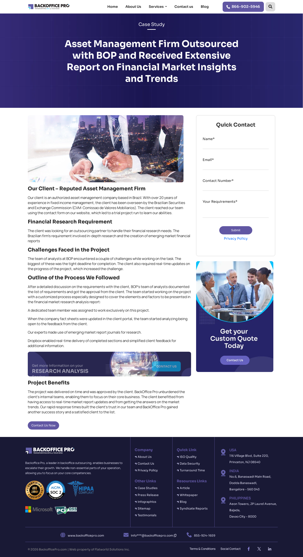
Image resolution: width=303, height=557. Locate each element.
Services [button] (156, 6)
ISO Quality (188, 457)
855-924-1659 (204, 535)
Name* (209, 139)
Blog (205, 6)
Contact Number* (218, 180)
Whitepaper (189, 495)
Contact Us (146, 463)
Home (112, 6)
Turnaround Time (192, 470)
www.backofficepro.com (86, 535)
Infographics (147, 502)
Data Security (190, 463)
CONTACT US (166, 367)
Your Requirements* (220, 201)
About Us (133, 6)
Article (185, 488)
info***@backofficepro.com (153, 535)
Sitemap (144, 508)
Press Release (148, 495)
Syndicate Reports (194, 508)
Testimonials (147, 515)
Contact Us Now (43, 425)
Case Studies (148, 488)
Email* (208, 160)
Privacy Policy (236, 238)
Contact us (183, 6)
